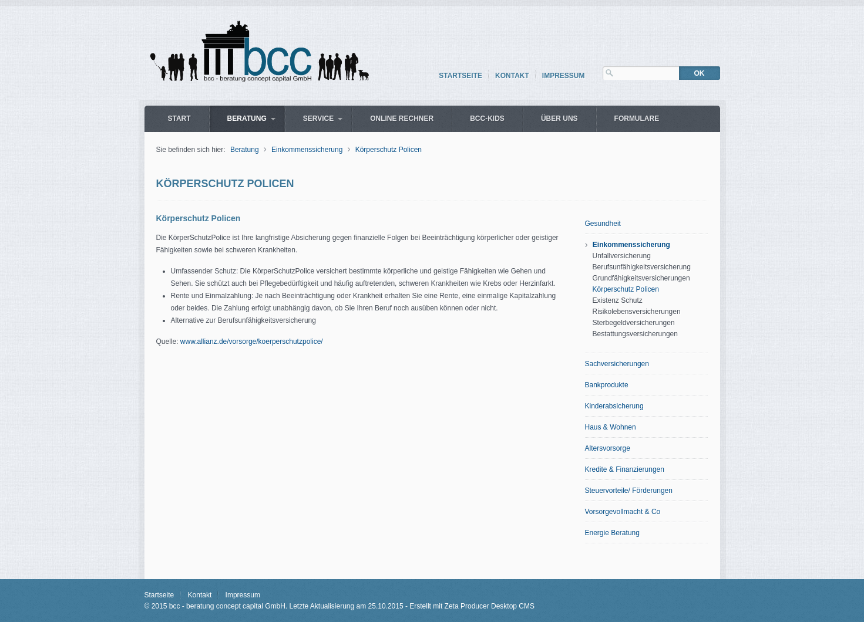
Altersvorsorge (607, 448)
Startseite (460, 76)
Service (318, 118)
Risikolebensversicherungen (637, 311)
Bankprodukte (606, 385)
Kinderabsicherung (614, 406)
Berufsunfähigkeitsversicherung (642, 267)
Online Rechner (401, 118)
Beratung (247, 118)
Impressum (563, 76)
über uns (559, 118)
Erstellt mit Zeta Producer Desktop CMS (471, 606)
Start (179, 118)
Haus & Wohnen (610, 427)
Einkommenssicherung (306, 150)
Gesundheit (603, 223)
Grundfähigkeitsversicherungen (641, 278)
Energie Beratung (612, 533)
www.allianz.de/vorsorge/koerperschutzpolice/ (251, 341)
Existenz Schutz (618, 300)
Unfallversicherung (622, 256)
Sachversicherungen (617, 364)
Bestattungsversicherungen (635, 334)
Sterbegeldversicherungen (634, 323)
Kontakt (512, 76)
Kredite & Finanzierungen (624, 469)
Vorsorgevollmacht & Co (623, 512)
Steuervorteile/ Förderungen (629, 490)
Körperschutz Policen (388, 150)
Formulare (637, 118)
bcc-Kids (487, 118)
